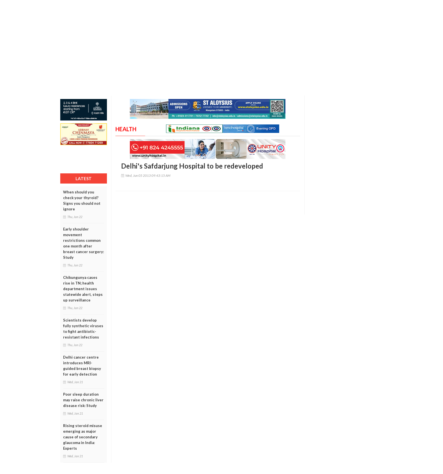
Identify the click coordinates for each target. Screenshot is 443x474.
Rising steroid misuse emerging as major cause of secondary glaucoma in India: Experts (82, 437)
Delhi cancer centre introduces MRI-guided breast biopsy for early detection (82, 365)
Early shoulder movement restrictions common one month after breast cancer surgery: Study (83, 243)
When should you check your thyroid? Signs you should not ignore (81, 200)
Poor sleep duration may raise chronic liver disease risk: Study (83, 400)
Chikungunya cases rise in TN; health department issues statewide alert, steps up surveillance (83, 288)
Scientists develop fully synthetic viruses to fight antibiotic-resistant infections (83, 328)
